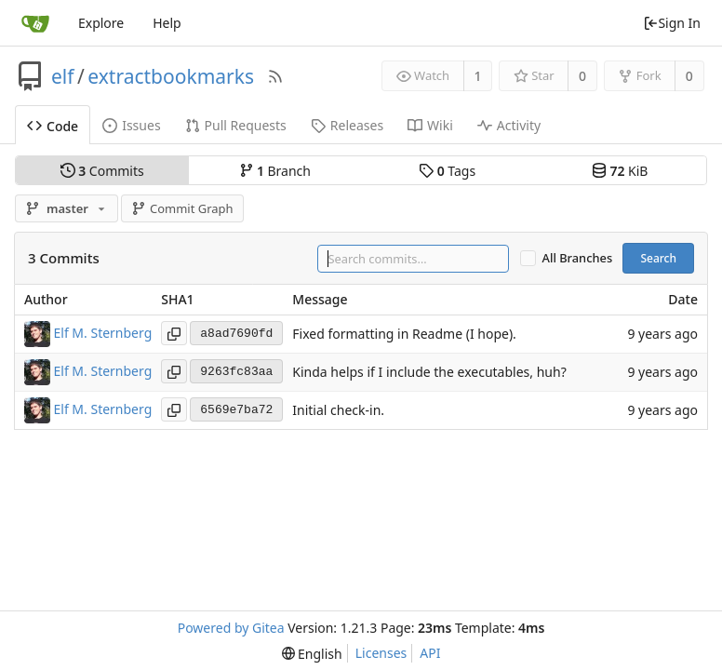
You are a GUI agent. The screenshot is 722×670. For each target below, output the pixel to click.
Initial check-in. (338, 411)
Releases (347, 125)
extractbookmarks (170, 76)
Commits (102, 171)
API (430, 653)
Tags (447, 171)
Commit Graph (182, 208)
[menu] (312, 654)
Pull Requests (236, 125)
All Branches (577, 258)
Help (167, 23)
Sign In (672, 23)
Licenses (381, 653)
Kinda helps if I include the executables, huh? (429, 373)
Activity (509, 125)
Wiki (430, 125)
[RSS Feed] (275, 76)
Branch (275, 171)
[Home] (35, 23)
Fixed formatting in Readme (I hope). (404, 334)
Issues (131, 125)
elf (62, 76)
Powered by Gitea (231, 627)
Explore (101, 23)
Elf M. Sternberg (103, 333)
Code (52, 126)
